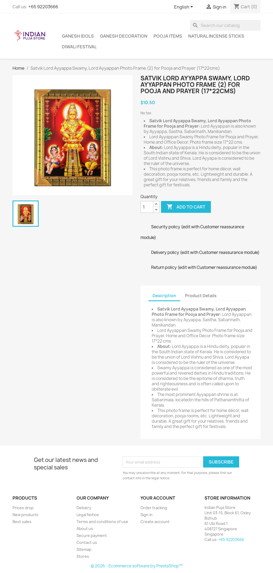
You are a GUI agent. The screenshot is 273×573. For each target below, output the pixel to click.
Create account (155, 521)
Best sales (22, 521)
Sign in (146, 514)
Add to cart (186, 206)
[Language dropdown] (184, 7)
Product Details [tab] (200, 296)
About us (85, 528)
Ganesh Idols (78, 36)
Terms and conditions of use (102, 521)
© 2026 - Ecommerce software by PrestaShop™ (137, 566)
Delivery (84, 507)
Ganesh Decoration (123, 36)
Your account (157, 498)
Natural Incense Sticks (216, 36)
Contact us (87, 542)
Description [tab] (164, 296)
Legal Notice (88, 514)
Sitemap (84, 549)
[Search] (225, 25)
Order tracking (153, 507)
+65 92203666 (43, 7)
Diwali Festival (79, 47)
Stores (83, 556)
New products (25, 514)
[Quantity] (146, 207)
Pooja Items (168, 36)
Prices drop (23, 507)
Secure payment (92, 535)
